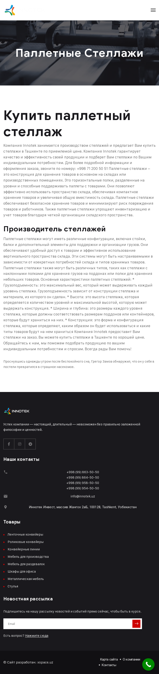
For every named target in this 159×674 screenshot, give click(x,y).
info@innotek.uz (83, 496)
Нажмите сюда (36, 635)
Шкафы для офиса (22, 571)
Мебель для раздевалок (26, 564)
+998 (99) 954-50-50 (82, 488)
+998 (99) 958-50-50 (82, 483)
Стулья (13, 586)
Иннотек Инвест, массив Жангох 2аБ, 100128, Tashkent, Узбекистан (83, 507)
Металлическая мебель (26, 579)
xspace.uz (45, 662)
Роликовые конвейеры (26, 542)
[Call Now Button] (148, 664)
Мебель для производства (28, 556)
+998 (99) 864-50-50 (82, 477)
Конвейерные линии (24, 549)
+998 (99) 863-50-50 (83, 472)
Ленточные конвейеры (25, 534)
